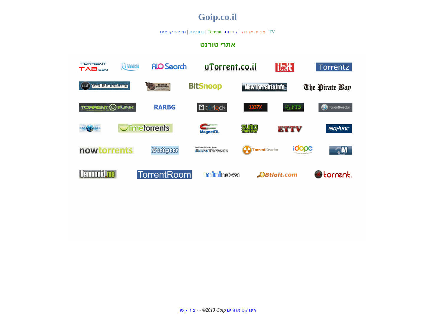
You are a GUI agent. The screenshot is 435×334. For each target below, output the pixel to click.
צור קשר (187, 309)
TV (272, 31)
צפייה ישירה (253, 31)
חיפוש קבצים (173, 31)
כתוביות (196, 31)
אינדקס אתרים (242, 309)
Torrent (214, 31)
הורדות (232, 31)
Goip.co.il (217, 17)
